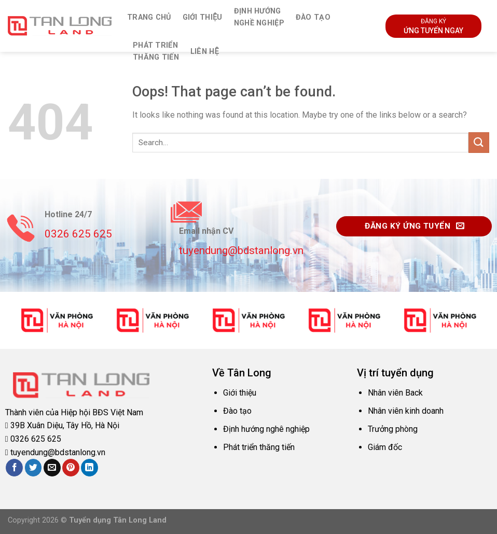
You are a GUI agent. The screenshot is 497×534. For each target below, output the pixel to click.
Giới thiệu (203, 17)
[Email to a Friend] (52, 467)
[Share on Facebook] (14, 467)
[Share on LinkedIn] (89, 467)
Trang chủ (149, 17)
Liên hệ (204, 51)
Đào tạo (313, 17)
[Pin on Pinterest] (70, 467)
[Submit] (478, 142)
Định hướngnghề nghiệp (259, 17)
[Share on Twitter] (33, 467)
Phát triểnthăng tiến (156, 51)
